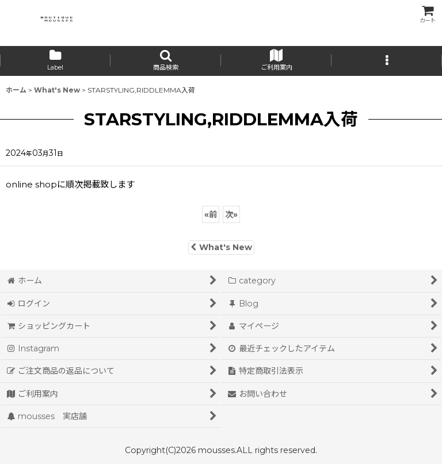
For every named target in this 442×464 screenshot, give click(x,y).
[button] (165, 61)
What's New (221, 247)
